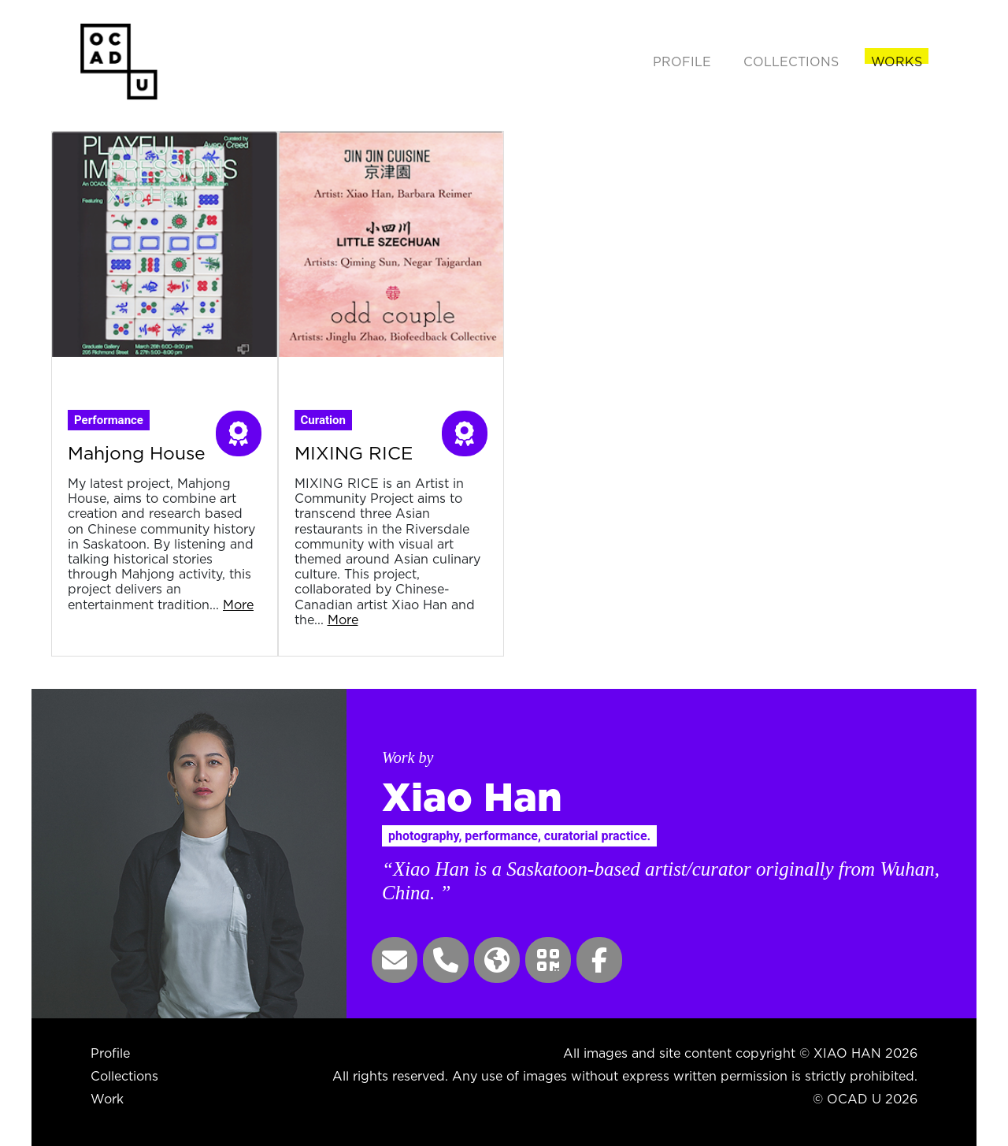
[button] (394, 960)
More (238, 604)
